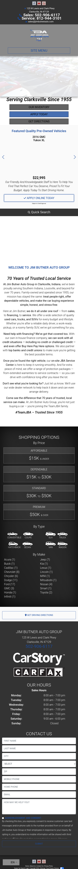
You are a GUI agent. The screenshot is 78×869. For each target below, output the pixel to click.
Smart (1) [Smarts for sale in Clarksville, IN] (46, 588)
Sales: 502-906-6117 (41, 15)
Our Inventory (39, 107)
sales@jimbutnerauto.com (41, 21)
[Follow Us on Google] (44, 3)
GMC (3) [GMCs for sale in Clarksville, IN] (9, 588)
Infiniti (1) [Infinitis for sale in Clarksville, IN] (9, 596)
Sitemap (42, 868)
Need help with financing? (19, 333)
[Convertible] (14, 535)
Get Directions (39, 121)
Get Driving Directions (39, 615)
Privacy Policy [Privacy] (48, 866)
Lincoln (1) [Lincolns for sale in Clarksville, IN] (46, 572)
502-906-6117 (39, 646)
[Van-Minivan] (51, 545)
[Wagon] (62, 545)
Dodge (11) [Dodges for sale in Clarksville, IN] (10, 580)
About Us (33, 866)
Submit (39, 843)
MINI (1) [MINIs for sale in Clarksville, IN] (45, 576)
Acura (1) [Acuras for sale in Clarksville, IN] (9, 559)
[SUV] (51, 535)
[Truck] (62, 535)
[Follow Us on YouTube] (39, 3)
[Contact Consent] (3, 818)
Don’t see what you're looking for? (23, 383)
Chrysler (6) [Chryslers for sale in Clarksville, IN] (11, 576)
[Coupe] (28, 535)
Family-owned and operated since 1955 (45, 292)
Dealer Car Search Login (21, 868)
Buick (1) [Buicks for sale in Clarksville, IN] (9, 563)
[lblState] (39, 764)
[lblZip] (39, 771)
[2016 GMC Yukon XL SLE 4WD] (39, 158)
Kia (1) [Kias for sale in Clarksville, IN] (44, 563)
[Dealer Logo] (38, 35)
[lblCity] (39, 756)
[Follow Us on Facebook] (34, 3)
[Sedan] (27, 545)
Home (27, 866)
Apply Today (39, 114)
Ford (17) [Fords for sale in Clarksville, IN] (9, 584)
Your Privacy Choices (55, 868)
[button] (3, 157)
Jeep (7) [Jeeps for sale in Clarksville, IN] (45, 559)
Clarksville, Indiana (49, 284)
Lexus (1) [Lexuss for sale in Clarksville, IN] (45, 567)
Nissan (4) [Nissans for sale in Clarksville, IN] (46, 584)
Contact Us (40, 866)
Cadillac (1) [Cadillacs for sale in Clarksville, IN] (11, 567)
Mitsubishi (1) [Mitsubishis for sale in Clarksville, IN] (48, 580)
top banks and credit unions (25, 350)
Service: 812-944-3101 (42, 18)
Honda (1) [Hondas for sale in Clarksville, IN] (10, 592)
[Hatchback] (14, 545)
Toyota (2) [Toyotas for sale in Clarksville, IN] (46, 592)
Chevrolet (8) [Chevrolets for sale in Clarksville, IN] (11, 572)
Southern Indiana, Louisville (39, 288)
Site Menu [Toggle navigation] (39, 50)
